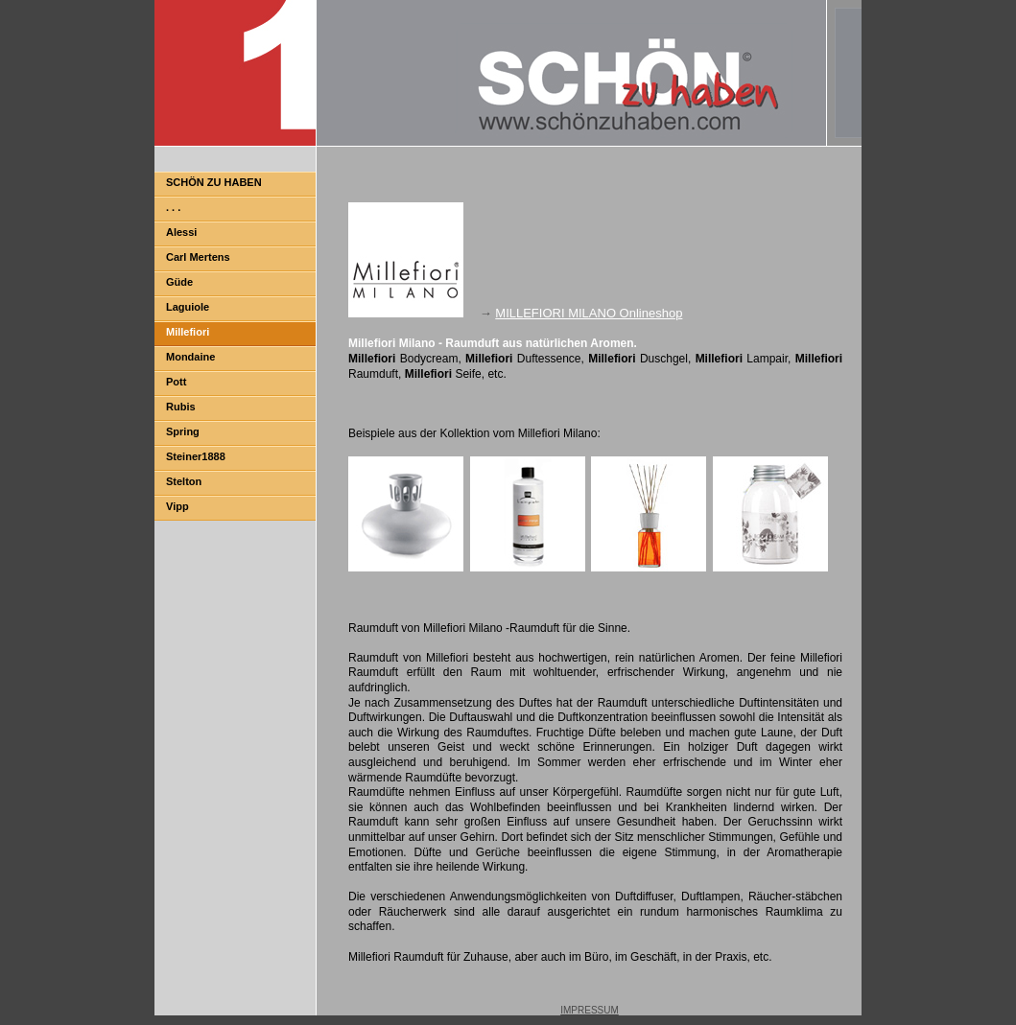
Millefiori (187, 332)
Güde (179, 282)
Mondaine (190, 356)
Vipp (177, 506)
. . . (173, 207)
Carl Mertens (198, 257)
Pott (176, 381)
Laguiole (187, 307)
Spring (183, 431)
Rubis (181, 406)
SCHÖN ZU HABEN (214, 182)
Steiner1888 (195, 456)
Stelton (183, 481)
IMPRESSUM (589, 1010)
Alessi (181, 232)
